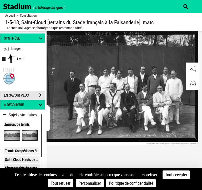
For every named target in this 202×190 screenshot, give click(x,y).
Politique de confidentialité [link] (131, 183)
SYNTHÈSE (24, 38)
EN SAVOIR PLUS (24, 95)
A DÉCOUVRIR (24, 105)
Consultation (28, 15)
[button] (9, 77)
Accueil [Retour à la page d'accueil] (10, 15)
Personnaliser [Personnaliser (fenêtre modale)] (89, 183)
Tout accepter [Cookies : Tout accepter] (176, 175)
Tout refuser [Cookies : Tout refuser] (60, 183)
